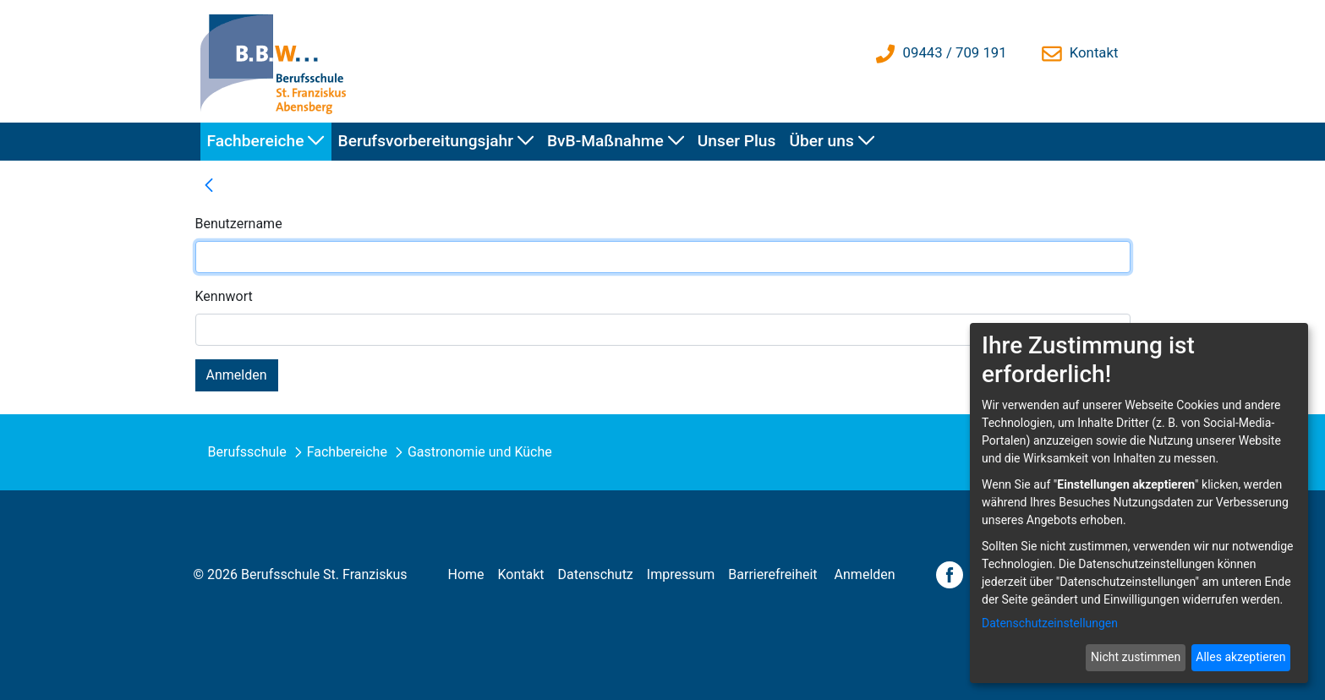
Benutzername (238, 224)
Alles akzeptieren (1240, 657)
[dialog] (1139, 503)
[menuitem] (265, 142)
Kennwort (224, 296)
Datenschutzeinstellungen (1050, 623)
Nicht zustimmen (1135, 657)
